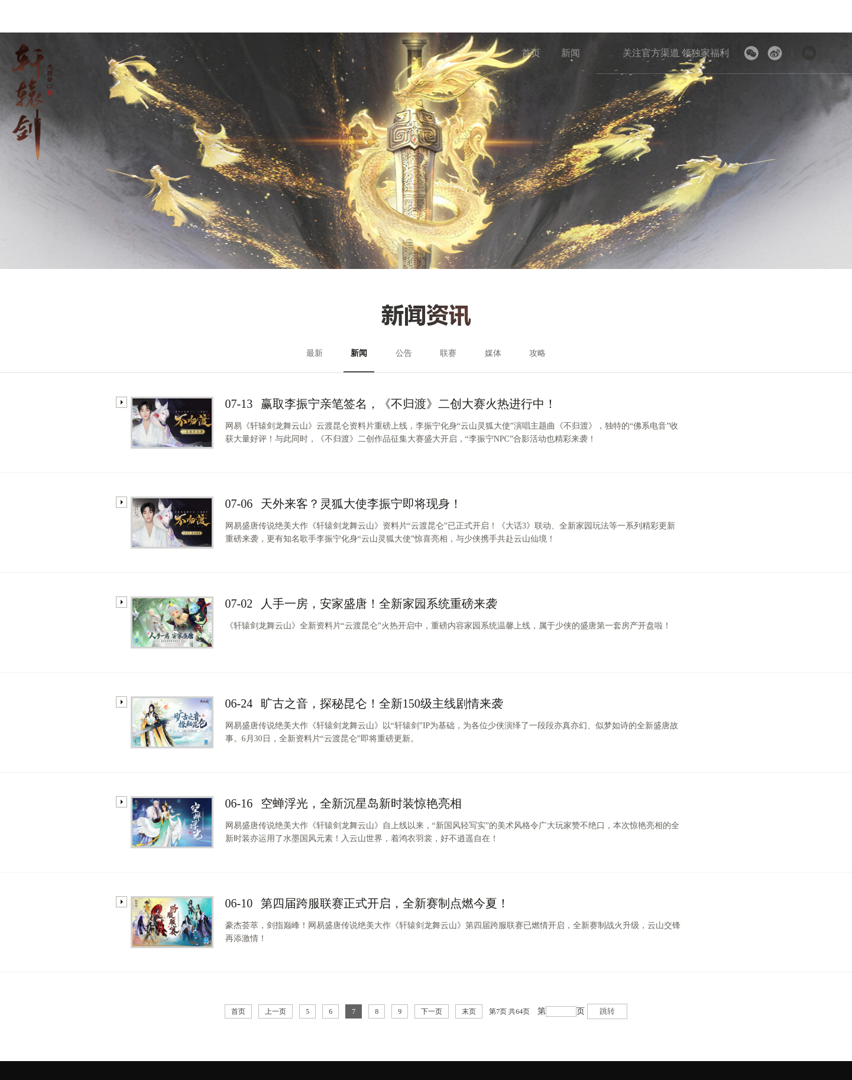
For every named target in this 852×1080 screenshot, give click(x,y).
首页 (530, 53)
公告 (404, 353)
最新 (314, 353)
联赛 (448, 353)
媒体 (493, 353)
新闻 (570, 53)
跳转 (607, 1011)
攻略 (537, 353)
